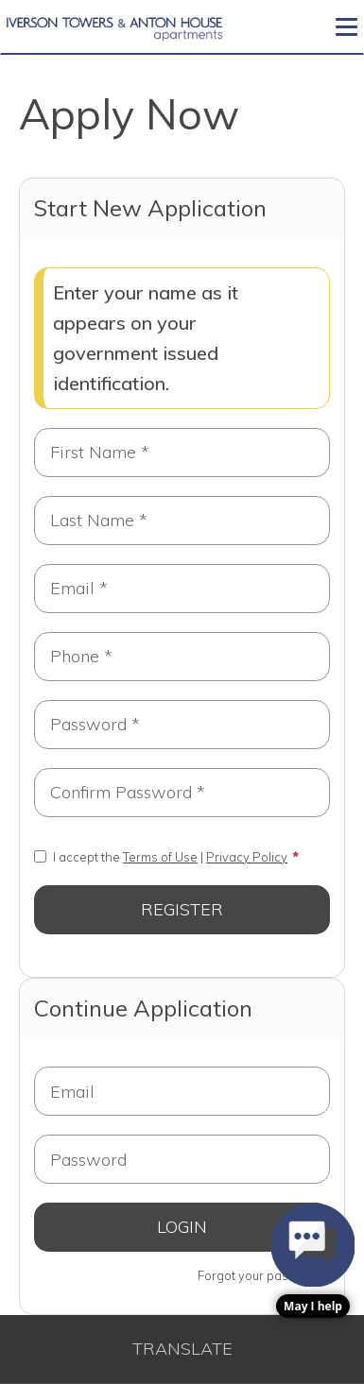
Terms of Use (160, 856)
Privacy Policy (246, 856)
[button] (313, 1261)
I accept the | (160, 856)
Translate (182, 1348)
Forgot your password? (264, 1275)
